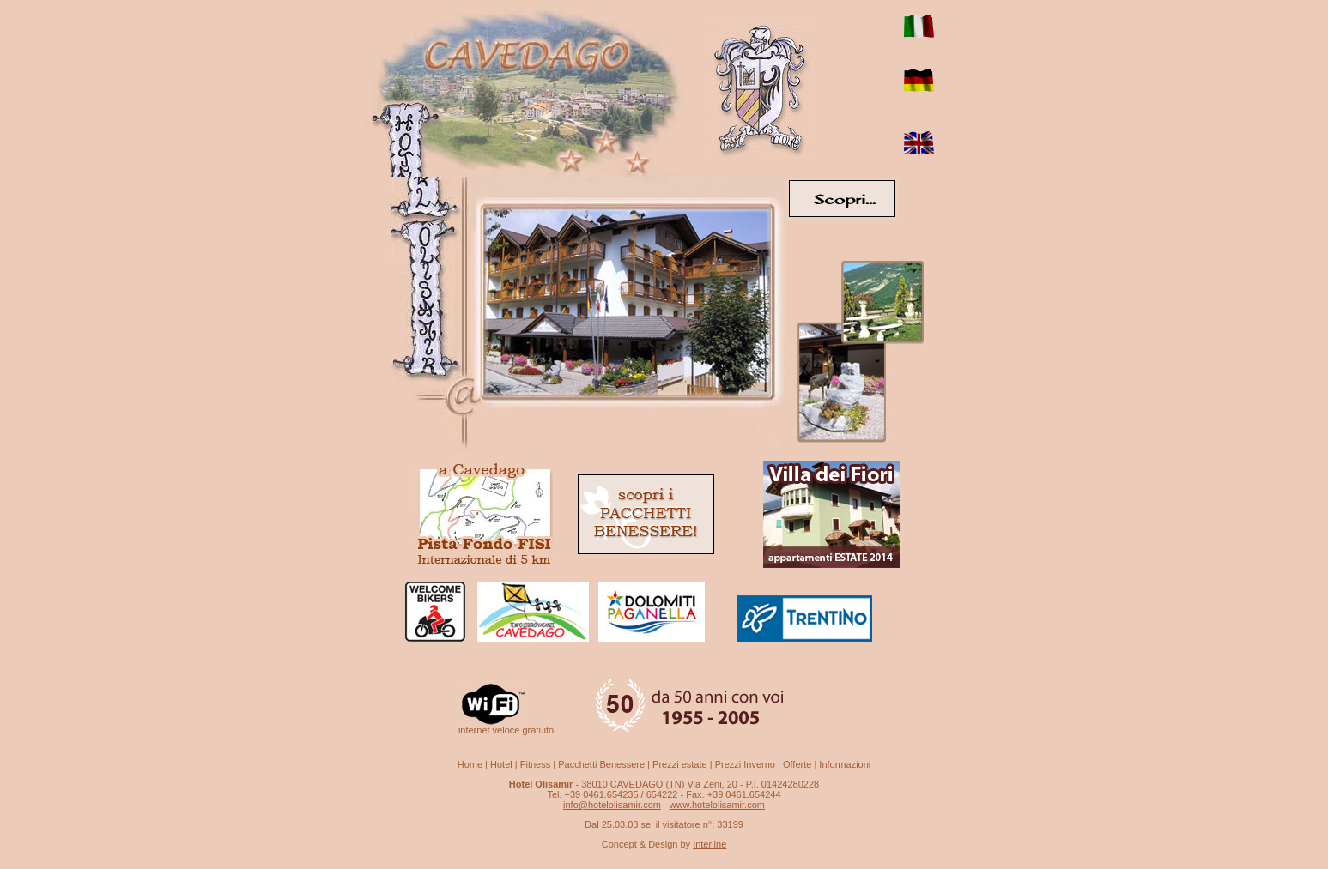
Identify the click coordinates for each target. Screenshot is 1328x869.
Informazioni (844, 764)
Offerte (797, 764)
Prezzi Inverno (745, 764)
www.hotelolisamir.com (717, 805)
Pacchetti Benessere (601, 764)
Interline (709, 844)
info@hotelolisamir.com (612, 805)
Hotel (501, 764)
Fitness (535, 764)
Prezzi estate (679, 764)
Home (470, 764)
